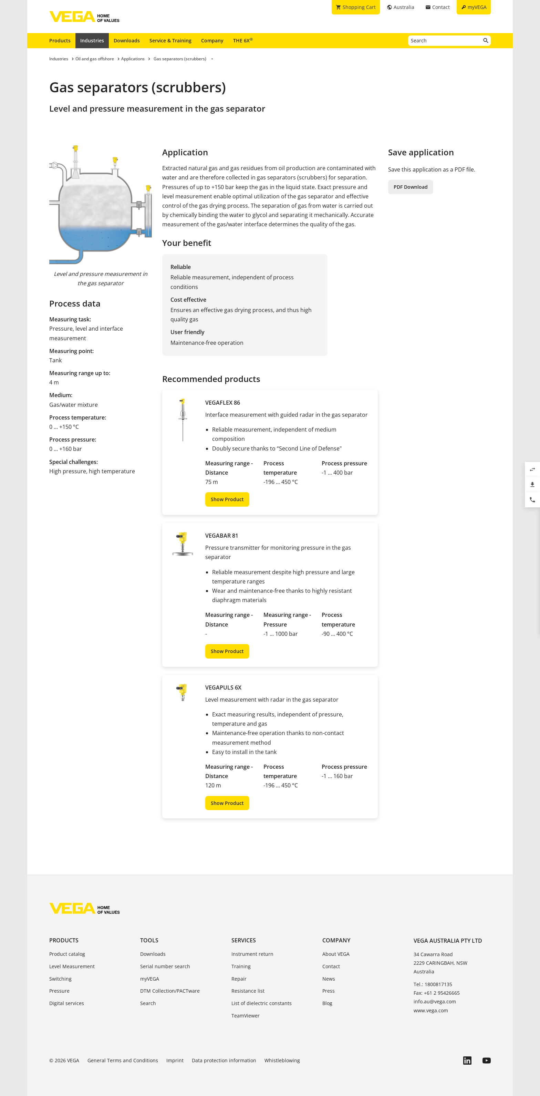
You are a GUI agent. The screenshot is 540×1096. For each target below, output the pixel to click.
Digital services (66, 1003)
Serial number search (165, 966)
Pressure (59, 991)
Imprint (175, 1060)
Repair (239, 978)
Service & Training (170, 40)
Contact (331, 966)
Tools (149, 940)
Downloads (127, 40)
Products (60, 40)
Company (212, 40)
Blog (327, 1003)
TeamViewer (245, 1015)
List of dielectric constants (261, 1003)
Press (328, 991)
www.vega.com (431, 1010)
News (328, 978)
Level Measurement (72, 966)
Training (241, 966)
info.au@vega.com (435, 1001)
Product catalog (67, 954)
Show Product (227, 499)
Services (243, 940)
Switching (60, 978)
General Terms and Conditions (122, 1060)
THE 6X (243, 40)
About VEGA (336, 954)
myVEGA (149, 978)
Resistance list (247, 991)
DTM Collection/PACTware (170, 991)
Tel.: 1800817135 (433, 984)
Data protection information (224, 1060)
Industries (92, 40)
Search (148, 1003)
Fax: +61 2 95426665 (437, 993)
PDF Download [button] (411, 187)
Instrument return (252, 954)
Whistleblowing (282, 1060)
